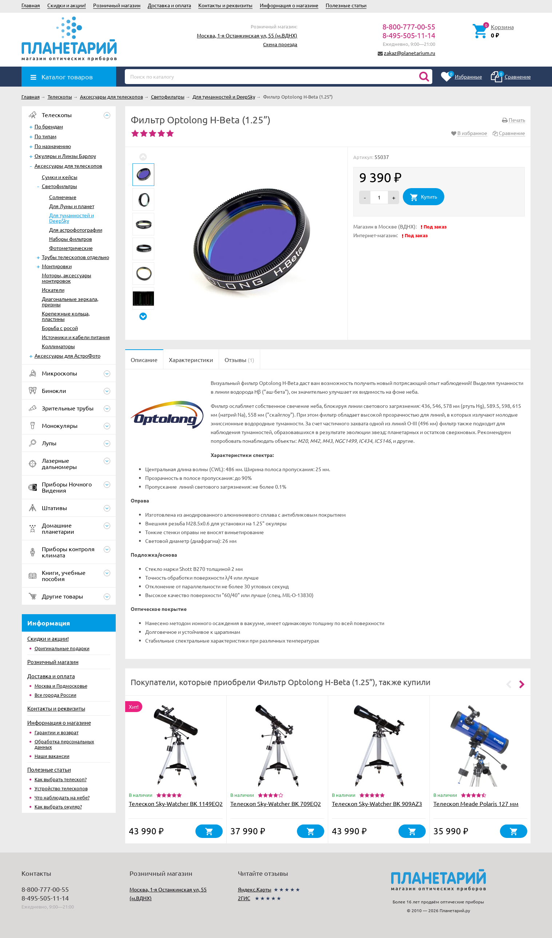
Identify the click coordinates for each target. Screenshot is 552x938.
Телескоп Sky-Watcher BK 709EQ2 (275, 803)
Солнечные (62, 197)
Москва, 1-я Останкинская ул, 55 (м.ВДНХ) (247, 35)
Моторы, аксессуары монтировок (66, 278)
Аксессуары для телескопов (68, 165)
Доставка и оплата (169, 5)
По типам (45, 136)
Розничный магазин (116, 5)
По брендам (49, 126)
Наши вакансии (52, 756)
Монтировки (57, 266)
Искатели (53, 289)
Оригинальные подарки (62, 648)
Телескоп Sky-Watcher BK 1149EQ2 (176, 803)
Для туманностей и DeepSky (71, 218)
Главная (30, 5)
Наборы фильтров (70, 238)
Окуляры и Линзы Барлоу (65, 155)
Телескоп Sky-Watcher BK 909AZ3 (377, 803)
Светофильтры (59, 186)
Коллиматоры (58, 346)
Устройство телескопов (61, 788)
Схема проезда (280, 44)
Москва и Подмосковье (61, 686)
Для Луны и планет (71, 206)
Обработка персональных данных (64, 744)
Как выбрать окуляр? (58, 806)
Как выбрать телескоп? (61, 779)
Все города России (55, 695)
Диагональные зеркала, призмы (70, 301)
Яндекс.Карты (254, 889)
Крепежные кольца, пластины (66, 316)
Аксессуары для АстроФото (67, 355)
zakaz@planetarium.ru (409, 52)
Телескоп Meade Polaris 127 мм (476, 803)
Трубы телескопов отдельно (75, 257)
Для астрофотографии (75, 229)
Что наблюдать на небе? (62, 797)
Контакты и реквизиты (225, 5)
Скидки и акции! (66, 5)
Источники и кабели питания (76, 337)
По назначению (53, 146)
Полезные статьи (346, 5)
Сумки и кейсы (60, 177)
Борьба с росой (60, 328)
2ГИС (244, 898)
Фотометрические (71, 248)
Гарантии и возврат (57, 732)
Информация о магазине (289, 5)
